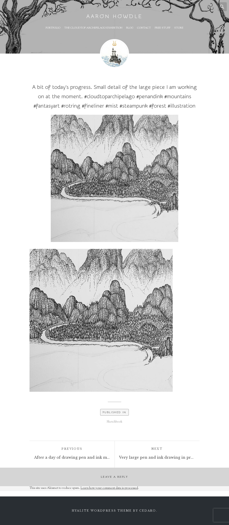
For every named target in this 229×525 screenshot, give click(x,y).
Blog (129, 28)
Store (178, 28)
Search (222, 6)
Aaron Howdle (114, 16)
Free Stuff (162, 28)
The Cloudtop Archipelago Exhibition (93, 28)
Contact (144, 28)
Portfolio (53, 28)
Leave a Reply (114, 477)
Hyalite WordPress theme (102, 510)
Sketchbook (114, 422)
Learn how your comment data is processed (109, 488)
